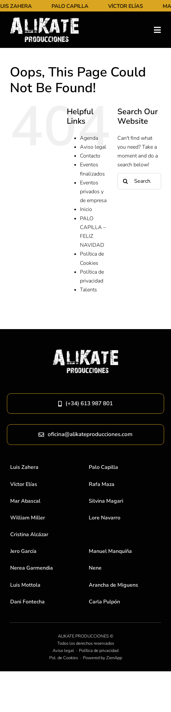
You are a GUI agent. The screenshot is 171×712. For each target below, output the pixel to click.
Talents (88, 289)
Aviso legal (93, 147)
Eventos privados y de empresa (93, 191)
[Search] (125, 181)
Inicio (86, 209)
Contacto (90, 155)
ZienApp (114, 658)
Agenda (89, 138)
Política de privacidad (98, 651)
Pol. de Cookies (63, 658)
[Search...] (139, 181)
